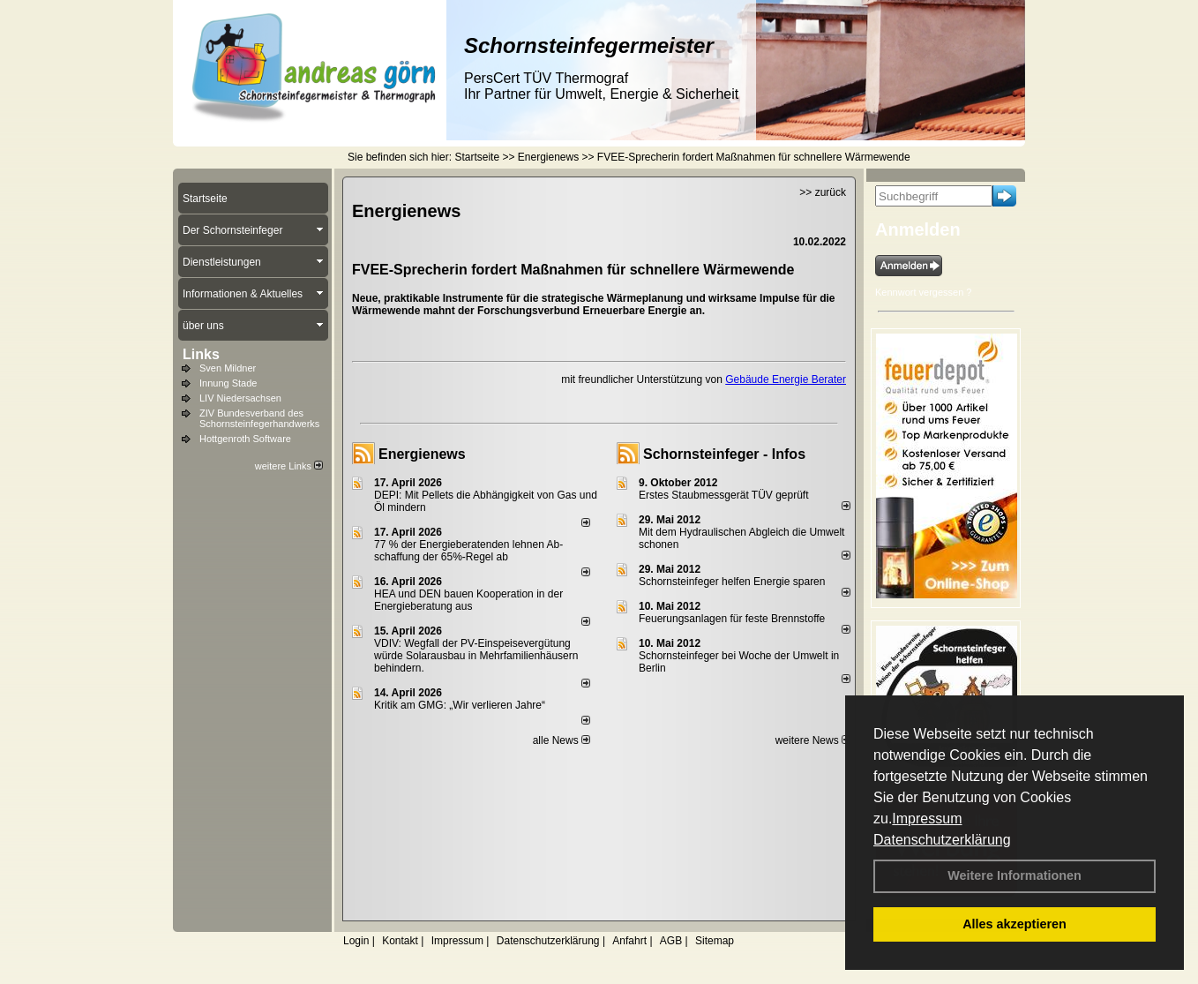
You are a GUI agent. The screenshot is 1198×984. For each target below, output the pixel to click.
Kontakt (400, 941)
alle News (561, 740)
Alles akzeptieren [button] (1014, 924)
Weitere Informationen (1014, 875)
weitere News (812, 740)
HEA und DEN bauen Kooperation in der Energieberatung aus (468, 600)
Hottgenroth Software (245, 438)
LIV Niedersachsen (240, 398)
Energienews (422, 454)
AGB (671, 941)
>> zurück (822, 192)
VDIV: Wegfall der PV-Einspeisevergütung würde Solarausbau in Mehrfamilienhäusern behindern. (476, 655)
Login (356, 941)
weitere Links (289, 466)
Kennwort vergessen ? (923, 292)
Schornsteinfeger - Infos (724, 454)
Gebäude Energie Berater (785, 379)
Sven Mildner (227, 368)
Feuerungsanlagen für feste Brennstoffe (732, 618)
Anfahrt (629, 941)
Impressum (927, 818)
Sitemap (714, 941)
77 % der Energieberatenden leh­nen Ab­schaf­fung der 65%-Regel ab (468, 550)
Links (201, 354)
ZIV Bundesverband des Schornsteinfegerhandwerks (259, 418)
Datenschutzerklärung (942, 839)
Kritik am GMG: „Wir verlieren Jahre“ (459, 705)
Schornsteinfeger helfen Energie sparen (732, 581)
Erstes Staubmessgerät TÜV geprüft (724, 495)
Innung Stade (228, 383)
